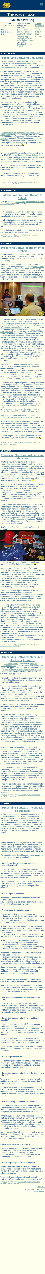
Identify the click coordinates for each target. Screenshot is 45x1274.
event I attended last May (13, 67)
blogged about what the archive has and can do (24, 212)
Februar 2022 (38, 33)
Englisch (20, 46)
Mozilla (19, 38)
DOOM (28, 480)
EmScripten (16, 143)
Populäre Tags (22, 36)
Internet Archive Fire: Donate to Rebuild (22, 197)
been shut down (29, 576)
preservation (31, 182)
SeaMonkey (27, 38)
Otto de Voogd (27, 820)
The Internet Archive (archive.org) (26, 133)
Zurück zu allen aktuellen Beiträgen (24, 33)
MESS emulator (34, 421)
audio (38, 330)
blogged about (7, 133)
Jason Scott (5, 135)
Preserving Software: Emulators (22, 57)
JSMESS (4, 139)
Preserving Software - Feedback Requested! (22, 809)
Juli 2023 (38, 30)
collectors (33, 464)
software (37, 182)
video (33, 330)
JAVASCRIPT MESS (33, 417)
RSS (39, 1187)
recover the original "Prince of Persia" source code (20, 411)
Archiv (38, 24)
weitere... (38, 36)
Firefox (30, 40)
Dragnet (12, 627)
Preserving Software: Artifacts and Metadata (22, 457)
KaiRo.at (41, 1190)
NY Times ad (15, 519)
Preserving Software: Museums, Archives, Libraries (22, 658)
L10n (19, 40)
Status (24, 40)
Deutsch (28, 44)
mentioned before (11, 664)
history (20, 182)
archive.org (4, 372)
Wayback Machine (10, 321)
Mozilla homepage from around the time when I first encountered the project (21, 327)
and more (9, 332)
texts (2, 332)
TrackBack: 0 (16, 184)
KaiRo (5, 182)
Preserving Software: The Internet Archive (22, 249)
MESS (9, 141)
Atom (43, 1187)
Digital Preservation (10, 814)
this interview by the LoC (30, 607)
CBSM (42, 1191)
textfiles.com (38, 267)
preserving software (29, 63)
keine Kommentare (6, 184)
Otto (11, 700)
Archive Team (5, 395)
